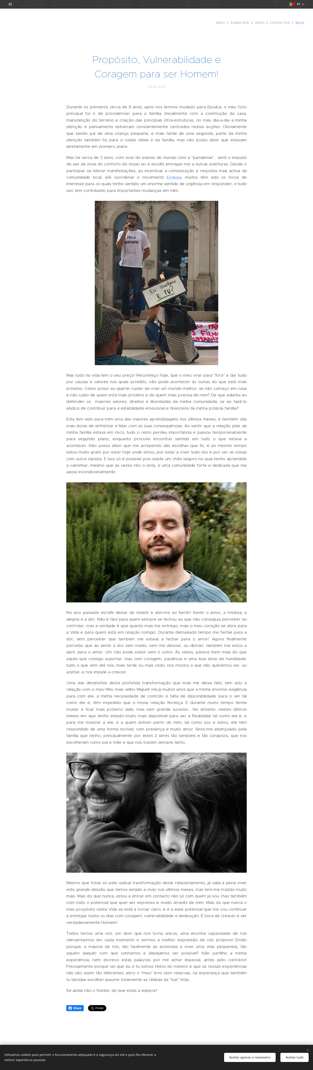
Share (75, 1008)
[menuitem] (221, 22)
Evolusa (174, 177)
